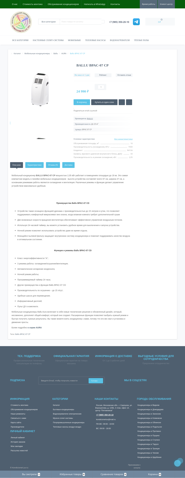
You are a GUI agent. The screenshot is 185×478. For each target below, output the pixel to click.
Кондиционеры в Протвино (149, 431)
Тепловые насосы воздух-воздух (67, 427)
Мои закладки (17, 446)
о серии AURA (35, 327)
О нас (14, 4)
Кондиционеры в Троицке (149, 448)
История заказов (18, 442)
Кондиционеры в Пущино (149, 435)
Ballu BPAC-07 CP (22, 334)
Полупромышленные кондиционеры (69, 422)
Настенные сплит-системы (48, 40)
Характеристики (34, 165)
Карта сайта (16, 422)
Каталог (56, 405)
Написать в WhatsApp (94, 4)
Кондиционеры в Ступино (149, 440)
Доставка (68, 165)
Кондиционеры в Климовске (150, 418)
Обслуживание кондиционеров (63, 4)
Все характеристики (123, 139)
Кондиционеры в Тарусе (148, 444)
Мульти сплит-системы (63, 418)
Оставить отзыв (124, 75)
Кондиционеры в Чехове (148, 453)
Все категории (20, 40)
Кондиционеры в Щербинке (149, 457)
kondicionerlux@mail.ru (106, 419)
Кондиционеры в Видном (148, 405)
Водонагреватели (120, 40)
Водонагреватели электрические (67, 414)
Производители (17, 427)
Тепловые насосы (95, 40)
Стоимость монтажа (32, 4)
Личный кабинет (18, 437)
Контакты (115, 4)
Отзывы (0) (53, 165)
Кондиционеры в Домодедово (150, 409)
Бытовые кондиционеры (63, 409)
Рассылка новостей (19, 450)
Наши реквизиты (18, 414)
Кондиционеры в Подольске (150, 427)
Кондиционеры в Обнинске (149, 422)
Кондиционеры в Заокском (149, 414)
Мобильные (74, 40)
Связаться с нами (18, 418)
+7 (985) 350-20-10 (104, 415)
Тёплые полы (141, 40)
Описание (16, 165)
